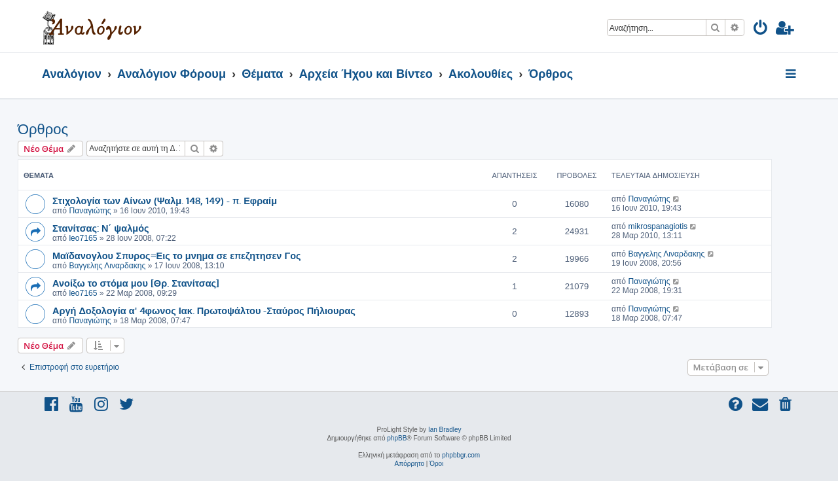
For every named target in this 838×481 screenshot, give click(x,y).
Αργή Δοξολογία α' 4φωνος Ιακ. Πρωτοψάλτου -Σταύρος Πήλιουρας (203, 310)
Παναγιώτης (90, 210)
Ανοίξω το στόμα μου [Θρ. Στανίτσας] (135, 283)
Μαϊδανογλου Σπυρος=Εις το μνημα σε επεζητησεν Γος (176, 255)
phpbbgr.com (461, 455)
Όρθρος (43, 129)
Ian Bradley (445, 429)
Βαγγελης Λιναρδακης (107, 265)
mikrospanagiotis (657, 226)
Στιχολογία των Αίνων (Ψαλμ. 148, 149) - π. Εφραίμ (164, 200)
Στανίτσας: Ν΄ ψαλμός (100, 228)
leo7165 (83, 238)
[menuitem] (761, 30)
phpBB (397, 438)
